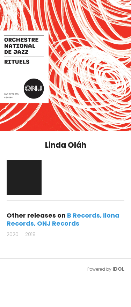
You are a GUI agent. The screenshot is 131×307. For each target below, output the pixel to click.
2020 (13, 234)
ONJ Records (58, 223)
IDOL (118, 268)
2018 (30, 234)
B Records (83, 215)
